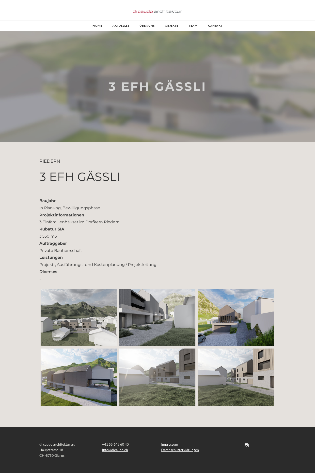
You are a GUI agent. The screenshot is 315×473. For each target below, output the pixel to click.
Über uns (147, 25)
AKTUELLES (120, 25)
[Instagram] (247, 445)
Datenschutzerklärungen (180, 450)
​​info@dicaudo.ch (115, 450)
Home (97, 25)
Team (193, 25)
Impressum (169, 444)
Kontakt (215, 25)
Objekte (171, 25)
